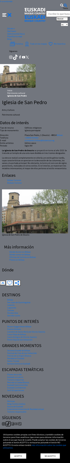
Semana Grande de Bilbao (18, 350)
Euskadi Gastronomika (17, 385)
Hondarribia (12, 313)
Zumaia (10, 310)
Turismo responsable (16, 411)
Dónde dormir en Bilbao (20, 252)
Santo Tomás (13, 361)
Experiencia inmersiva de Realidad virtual (25, 409)
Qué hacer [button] (11, 31)
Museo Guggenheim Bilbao (19, 326)
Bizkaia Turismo (14, 182)
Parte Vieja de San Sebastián (19, 339)
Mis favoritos (57, 43)
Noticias (11, 401)
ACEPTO (18, 456)
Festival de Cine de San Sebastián (22, 353)
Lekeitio (11, 305)
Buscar (62, 18)
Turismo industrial (15, 379)
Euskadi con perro (15, 377)
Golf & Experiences (15, 390)
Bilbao (60, 135)
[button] (7, 14)
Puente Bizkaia (14, 329)
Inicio (9, 90)
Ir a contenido (6, 1)
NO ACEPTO (50, 456)
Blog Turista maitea (16, 404)
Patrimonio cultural (16, 93)
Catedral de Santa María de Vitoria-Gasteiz (26, 331)
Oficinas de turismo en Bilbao (22, 257)
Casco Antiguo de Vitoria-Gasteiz (22, 337)
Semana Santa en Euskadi (18, 363)
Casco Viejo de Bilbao (16, 334)
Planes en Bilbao (17, 259)
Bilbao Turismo (14, 180)
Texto (65, 8)
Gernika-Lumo (13, 315)
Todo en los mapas (35, 43)
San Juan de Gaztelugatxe (18, 302)
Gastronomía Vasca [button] (16, 33)
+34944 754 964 (31, 137)
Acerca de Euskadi (15, 406)
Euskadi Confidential (16, 387)
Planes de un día (14, 374)
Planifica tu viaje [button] (14, 36)
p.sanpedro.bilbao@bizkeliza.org (39, 140)
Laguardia (11, 307)
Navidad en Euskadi (15, 358)
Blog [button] (9, 39)
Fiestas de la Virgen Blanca (19, 355)
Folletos (16, 43)
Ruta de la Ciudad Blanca (18, 382)
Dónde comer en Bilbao (19, 254)
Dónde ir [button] (11, 28)
